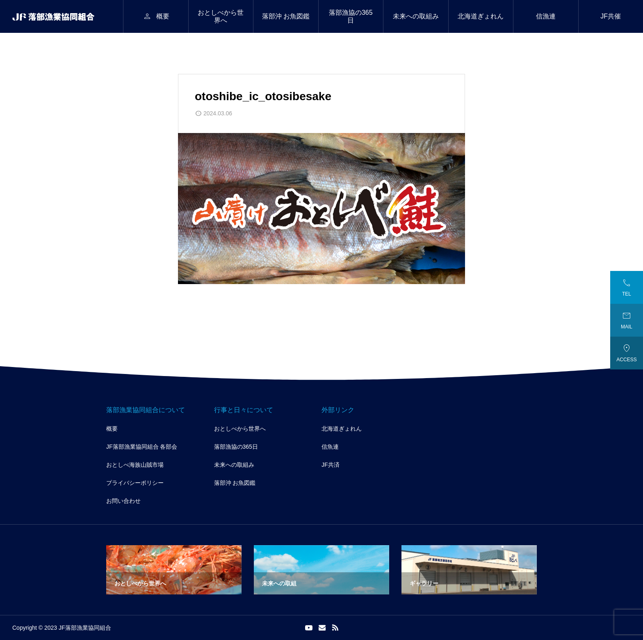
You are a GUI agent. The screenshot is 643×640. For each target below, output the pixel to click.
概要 (112, 428)
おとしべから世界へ (221, 16)
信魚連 (330, 446)
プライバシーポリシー (135, 482)
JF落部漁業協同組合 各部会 (141, 446)
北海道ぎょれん (481, 16)
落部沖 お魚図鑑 (286, 16)
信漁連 (546, 16)
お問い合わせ (123, 501)
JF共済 (331, 464)
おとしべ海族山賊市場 (135, 464)
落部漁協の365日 (351, 16)
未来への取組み (416, 16)
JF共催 (610, 16)
